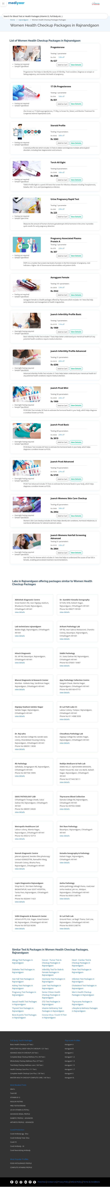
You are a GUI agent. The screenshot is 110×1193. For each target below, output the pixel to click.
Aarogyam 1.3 (70, 1067)
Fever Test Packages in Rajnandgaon (81, 977)
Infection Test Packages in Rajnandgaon (83, 986)
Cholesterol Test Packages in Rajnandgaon (84, 993)
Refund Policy (76, 1188)
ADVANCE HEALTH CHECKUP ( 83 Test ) (24, 1059)
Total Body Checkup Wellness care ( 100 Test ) (26, 1071)
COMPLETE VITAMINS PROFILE (21, 1173)
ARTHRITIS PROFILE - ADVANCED (22, 1128)
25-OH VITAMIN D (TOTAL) (19, 1116)
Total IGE (13, 1099)
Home (12, 20)
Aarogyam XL (69, 1084)
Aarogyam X (69, 1080)
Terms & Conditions (91, 1188)
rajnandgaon (23, 20)
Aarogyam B (69, 1055)
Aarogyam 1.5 (70, 1071)
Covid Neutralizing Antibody (20, 1156)
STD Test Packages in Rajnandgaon (51, 1009)
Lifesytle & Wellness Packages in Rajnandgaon (85, 1016)
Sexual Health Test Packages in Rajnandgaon (24, 1009)
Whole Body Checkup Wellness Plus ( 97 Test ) (26, 1067)
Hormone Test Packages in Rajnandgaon (53, 986)
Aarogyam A (69, 1051)
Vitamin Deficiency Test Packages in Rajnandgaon (53, 1016)
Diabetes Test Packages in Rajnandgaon (23, 977)
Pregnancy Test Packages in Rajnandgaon (24, 1000)
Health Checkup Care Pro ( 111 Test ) (23, 1075)
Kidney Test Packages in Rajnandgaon (22, 993)
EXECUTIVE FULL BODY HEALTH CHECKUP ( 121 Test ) (29, 1055)
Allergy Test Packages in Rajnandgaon (22, 967)
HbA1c (12, 1095)
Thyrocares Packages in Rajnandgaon (82, 1009)
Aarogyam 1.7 (70, 1075)
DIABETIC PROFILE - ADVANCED (21, 1124)
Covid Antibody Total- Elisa (19, 1144)
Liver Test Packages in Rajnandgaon (51, 993)
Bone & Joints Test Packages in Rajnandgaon (24, 1022)
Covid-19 (13, 1148)
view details (20, 618)
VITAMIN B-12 (15, 1103)
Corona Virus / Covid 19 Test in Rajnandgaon (54, 1022)
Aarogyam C (69, 1059)
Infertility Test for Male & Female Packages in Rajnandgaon (53, 979)
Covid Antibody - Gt (17, 1152)
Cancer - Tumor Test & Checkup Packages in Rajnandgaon (51, 969)
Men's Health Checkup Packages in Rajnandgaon (83, 1000)
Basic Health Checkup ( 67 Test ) (21, 1051)
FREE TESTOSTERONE (18, 1112)
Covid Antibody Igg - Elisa (19, 1140)
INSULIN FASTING (16, 1108)
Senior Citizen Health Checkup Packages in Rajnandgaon (51, 1001)
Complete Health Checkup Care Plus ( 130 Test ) (27, 1080)
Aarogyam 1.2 (70, 1063)
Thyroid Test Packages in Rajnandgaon (23, 1016)
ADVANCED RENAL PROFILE (20, 1120)
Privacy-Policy (63, 1188)
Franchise (42, 1188)
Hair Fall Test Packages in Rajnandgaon (23, 986)
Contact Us (51, 1188)
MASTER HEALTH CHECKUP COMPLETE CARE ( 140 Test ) (30, 1084)
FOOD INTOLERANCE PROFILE (21, 1169)
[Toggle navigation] (3, 3)
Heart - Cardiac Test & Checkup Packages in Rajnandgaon (81, 969)
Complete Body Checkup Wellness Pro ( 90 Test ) (27, 1063)
